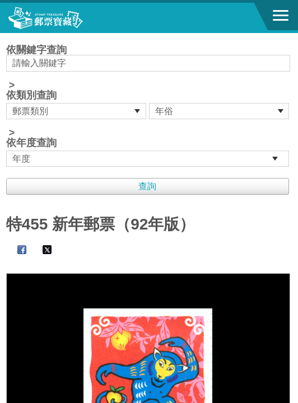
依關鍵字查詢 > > (149, 106)
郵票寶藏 (70, 18)
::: (9, 38)
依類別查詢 (31, 95)
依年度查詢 (31, 143)
